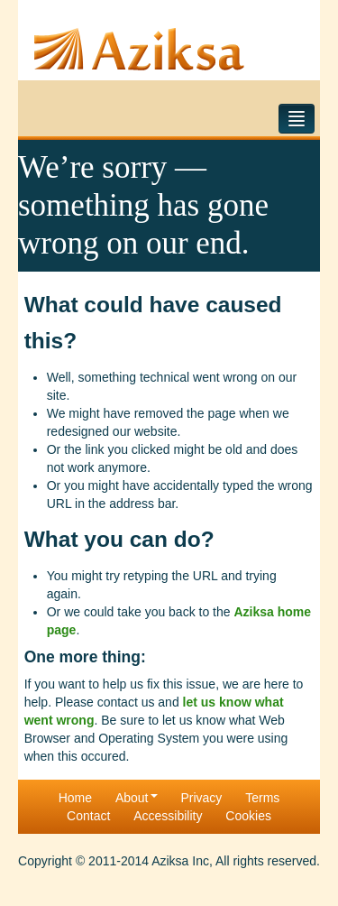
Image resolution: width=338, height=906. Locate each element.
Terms (262, 797)
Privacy (201, 797)
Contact (88, 816)
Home (75, 797)
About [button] (136, 797)
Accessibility (167, 816)
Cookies (248, 816)
